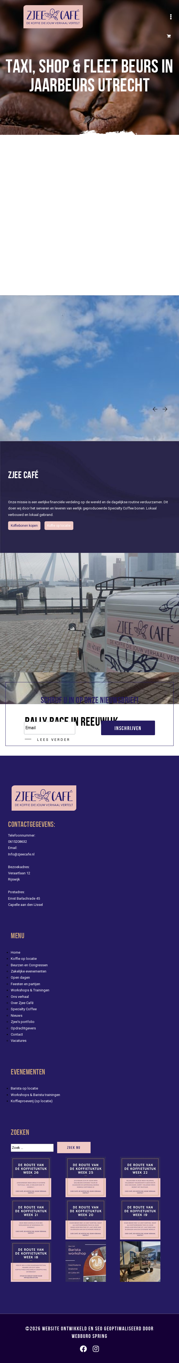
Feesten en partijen (25, 984)
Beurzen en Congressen (29, 965)
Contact (17, 1034)
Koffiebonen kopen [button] (24, 526)
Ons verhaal (20, 997)
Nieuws (16, 1015)
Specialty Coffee (24, 1009)
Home (15, 952)
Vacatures (18, 1041)
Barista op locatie (24, 1088)
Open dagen (20, 977)
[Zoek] (32, 1148)
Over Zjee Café (22, 1003)
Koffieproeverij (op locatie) (32, 1101)
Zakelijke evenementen (28, 971)
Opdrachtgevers (23, 1028)
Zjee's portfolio (23, 1022)
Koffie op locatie (24, 959)
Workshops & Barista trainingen (35, 1095)
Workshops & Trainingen (30, 990)
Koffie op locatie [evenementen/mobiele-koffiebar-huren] (59, 526)
